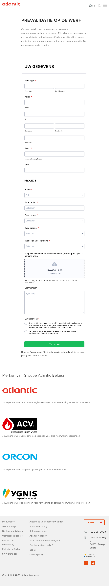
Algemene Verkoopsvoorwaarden (46, 521)
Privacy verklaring (38, 526)
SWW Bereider (9, 553)
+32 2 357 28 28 (98, 531)
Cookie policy (36, 554)
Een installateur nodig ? (41, 545)
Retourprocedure (38, 531)
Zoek (99, 5)
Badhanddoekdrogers (13, 531)
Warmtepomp (9, 526)
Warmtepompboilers (12, 535)
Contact (94, 522)
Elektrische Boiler (11, 549)
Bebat (32, 549)
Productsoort (8, 521)
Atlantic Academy (39, 535)
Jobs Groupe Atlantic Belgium (45, 540)
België (92, 5)
